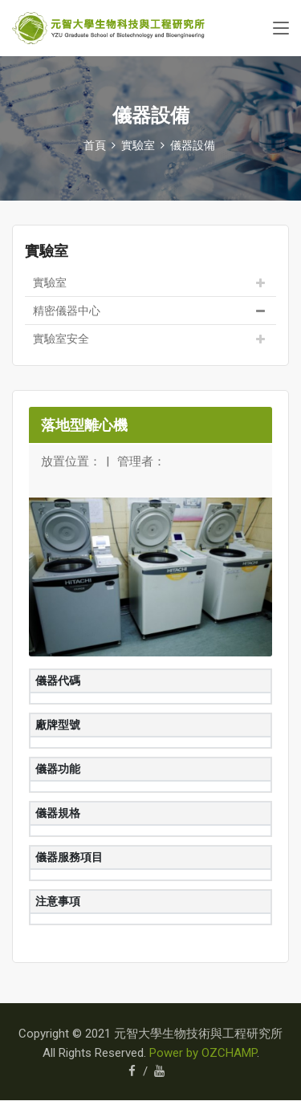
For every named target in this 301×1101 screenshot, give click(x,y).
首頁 (94, 145)
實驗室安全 (61, 339)
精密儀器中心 (66, 311)
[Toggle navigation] (281, 29)
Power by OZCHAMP (203, 1053)
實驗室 (50, 282)
